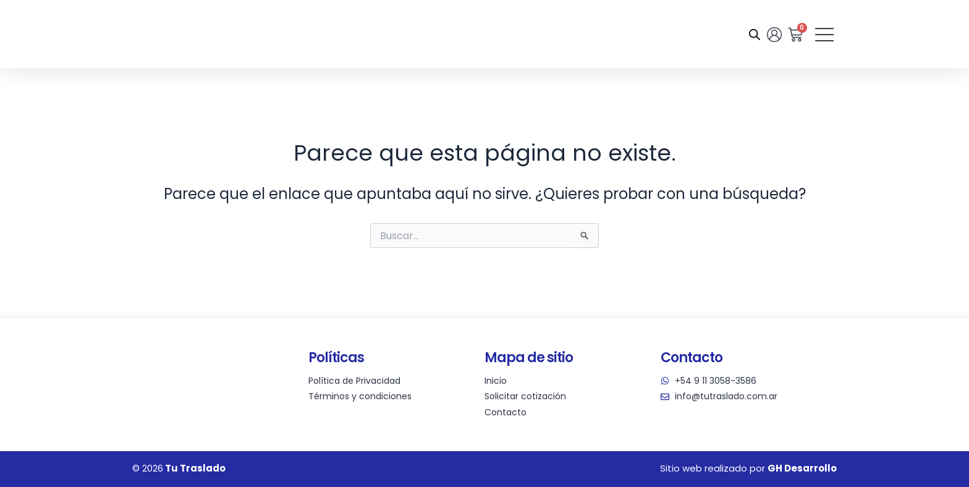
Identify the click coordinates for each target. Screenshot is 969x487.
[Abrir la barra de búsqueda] (753, 34)
